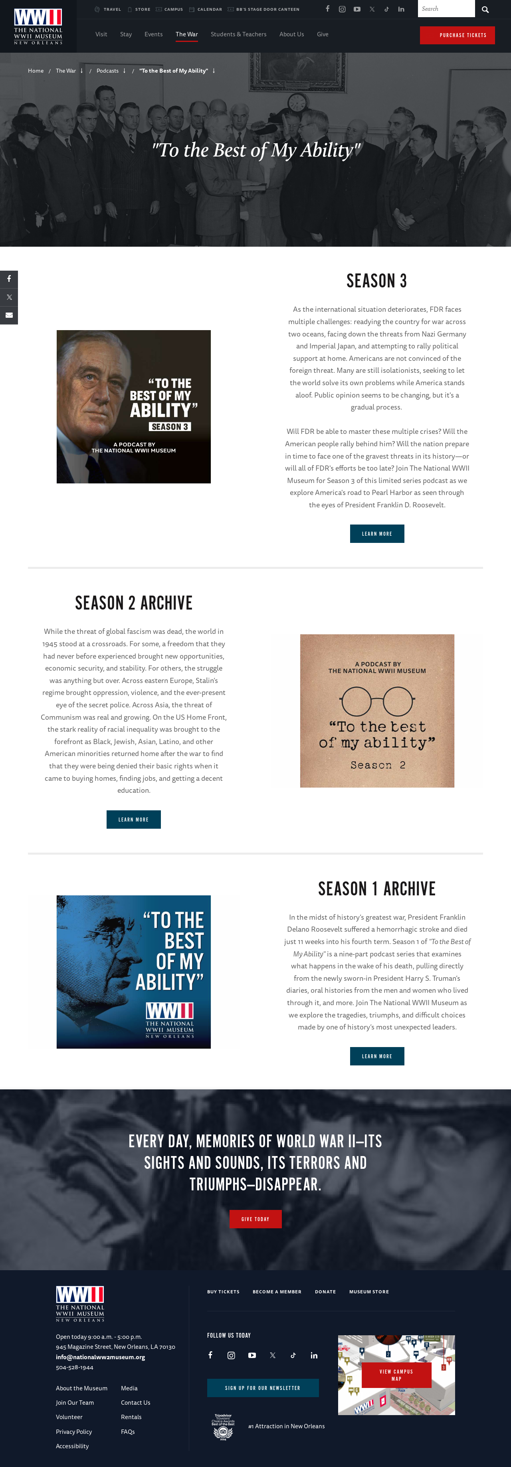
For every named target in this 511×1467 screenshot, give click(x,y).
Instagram (342, 10)
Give (323, 35)
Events (154, 35)
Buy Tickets (223, 1291)
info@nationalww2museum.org (100, 1357)
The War (187, 35)
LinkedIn (401, 10)
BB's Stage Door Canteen (268, 9)
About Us (291, 35)
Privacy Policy (74, 1431)
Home (36, 70)
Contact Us (136, 1402)
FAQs (128, 1431)
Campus (173, 9)
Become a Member (277, 1291)
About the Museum (81, 1388)
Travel (112, 9)
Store (143, 9)
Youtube (357, 10)
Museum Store (369, 1291)
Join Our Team (75, 1402)
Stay (126, 35)
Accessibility (72, 1446)
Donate (325, 1291)
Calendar (210, 9)
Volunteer (69, 1416)
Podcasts (108, 70)
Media (129, 1388)
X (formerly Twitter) (372, 10)
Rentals (131, 1416)
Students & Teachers (239, 35)
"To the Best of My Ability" (173, 70)
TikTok (386, 10)
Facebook (327, 10)
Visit (101, 35)
